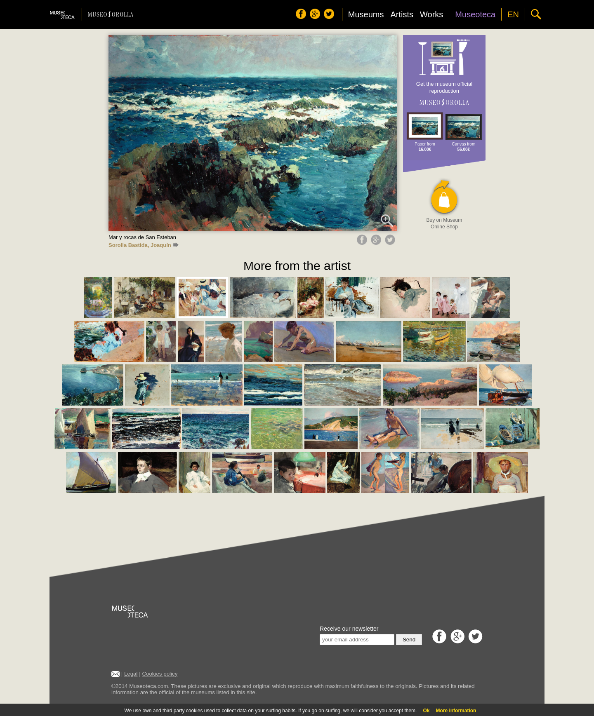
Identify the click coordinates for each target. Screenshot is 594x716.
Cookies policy (159, 674)
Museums (366, 14)
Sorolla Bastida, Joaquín (143, 245)
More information (456, 711)
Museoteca (475, 14)
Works (431, 14)
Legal (131, 674)
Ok (426, 711)
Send (409, 639)
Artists (401, 14)
